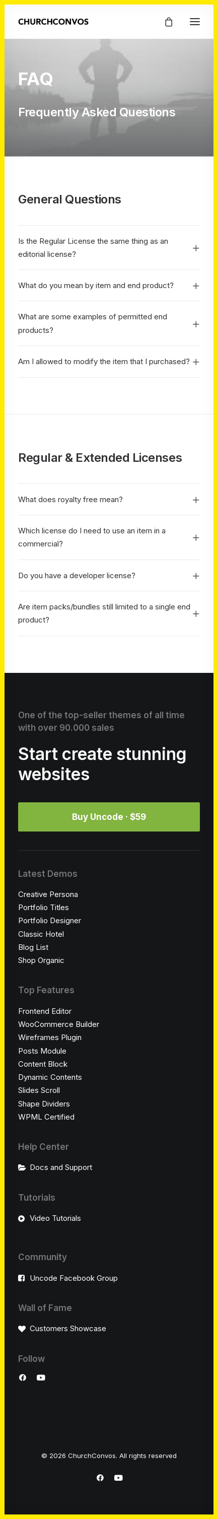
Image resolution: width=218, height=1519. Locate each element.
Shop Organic (41, 960)
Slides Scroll (39, 1090)
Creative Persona (48, 894)
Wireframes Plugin (50, 1037)
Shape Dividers (44, 1104)
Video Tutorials (55, 1218)
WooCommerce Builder (58, 1024)
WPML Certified (46, 1117)
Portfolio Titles (43, 907)
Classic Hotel (41, 934)
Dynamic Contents (50, 1077)
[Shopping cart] (164, 21)
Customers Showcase (68, 1328)
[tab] (109, 248)
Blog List (33, 947)
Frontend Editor (44, 1011)
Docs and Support (61, 1167)
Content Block (42, 1064)
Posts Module (42, 1051)
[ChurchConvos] (53, 21)
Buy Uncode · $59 (109, 817)
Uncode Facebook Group (74, 1278)
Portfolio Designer (49, 920)
